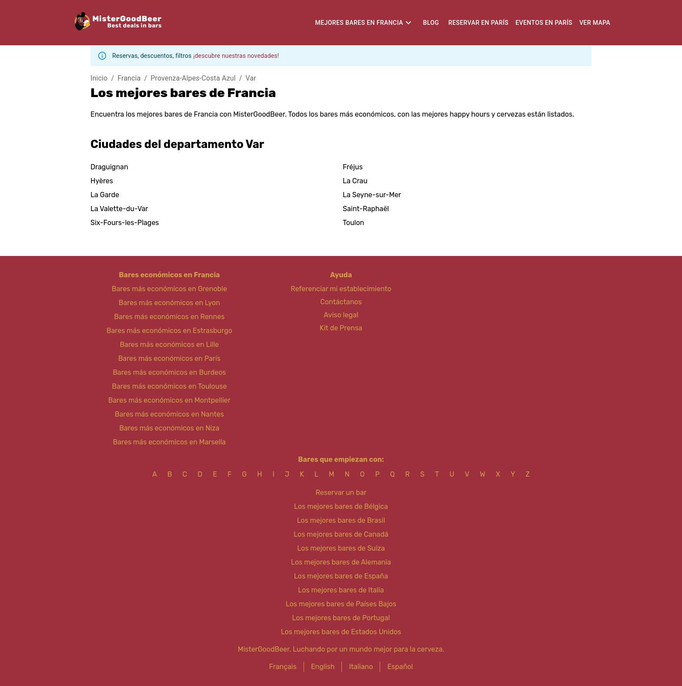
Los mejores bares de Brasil (341, 520)
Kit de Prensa (341, 328)
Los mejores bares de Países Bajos (341, 604)
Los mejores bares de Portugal (341, 618)
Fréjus (353, 167)
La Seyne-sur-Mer (372, 195)
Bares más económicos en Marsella (169, 442)
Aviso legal (341, 315)
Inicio (98, 78)
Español (400, 666)
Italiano (361, 666)
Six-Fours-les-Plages (124, 223)
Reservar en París (478, 22)
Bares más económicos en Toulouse (169, 386)
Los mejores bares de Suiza (341, 548)
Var (251, 78)
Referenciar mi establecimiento (341, 289)
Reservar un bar (340, 492)
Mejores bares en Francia (359, 22)
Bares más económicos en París (169, 358)
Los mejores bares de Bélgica (341, 506)
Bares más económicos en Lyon (169, 303)
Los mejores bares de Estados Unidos (341, 632)
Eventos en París (543, 22)
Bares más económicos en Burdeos (169, 372)
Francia (128, 78)
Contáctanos (340, 302)
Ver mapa (594, 22)
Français (283, 666)
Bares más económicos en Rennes (169, 317)
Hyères (101, 181)
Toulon (353, 223)
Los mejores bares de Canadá (341, 534)
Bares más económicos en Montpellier (169, 400)
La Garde (104, 195)
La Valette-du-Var (119, 209)
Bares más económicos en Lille (169, 344)
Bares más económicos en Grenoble (169, 289)
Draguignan (109, 167)
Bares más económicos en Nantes (169, 414)
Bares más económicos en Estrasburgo (169, 330)
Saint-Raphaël (366, 209)
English (323, 666)
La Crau (355, 181)
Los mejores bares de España (341, 576)
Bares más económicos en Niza (169, 428)
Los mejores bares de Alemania (341, 562)
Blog (431, 22)
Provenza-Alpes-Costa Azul (193, 78)
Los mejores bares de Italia (341, 590)
